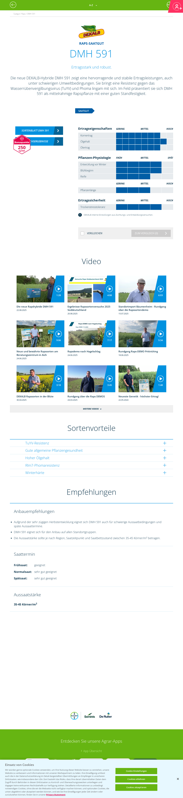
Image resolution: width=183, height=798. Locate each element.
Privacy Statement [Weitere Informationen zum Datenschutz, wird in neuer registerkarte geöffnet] (55, 794)
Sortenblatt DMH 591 (35, 130)
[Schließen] (177, 778)
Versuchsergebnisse (35, 141)
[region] (91, 779)
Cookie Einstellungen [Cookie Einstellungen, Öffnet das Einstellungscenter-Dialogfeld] (136, 771)
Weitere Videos (91, 408)
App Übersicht (92, 751)
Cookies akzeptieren (136, 787)
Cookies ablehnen (136, 779)
